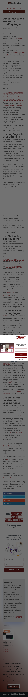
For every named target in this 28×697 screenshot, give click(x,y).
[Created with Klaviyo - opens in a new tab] (14, 361)
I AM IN (21, 357)
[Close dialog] (27, 335)
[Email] (21, 352)
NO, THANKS (21, 359)
